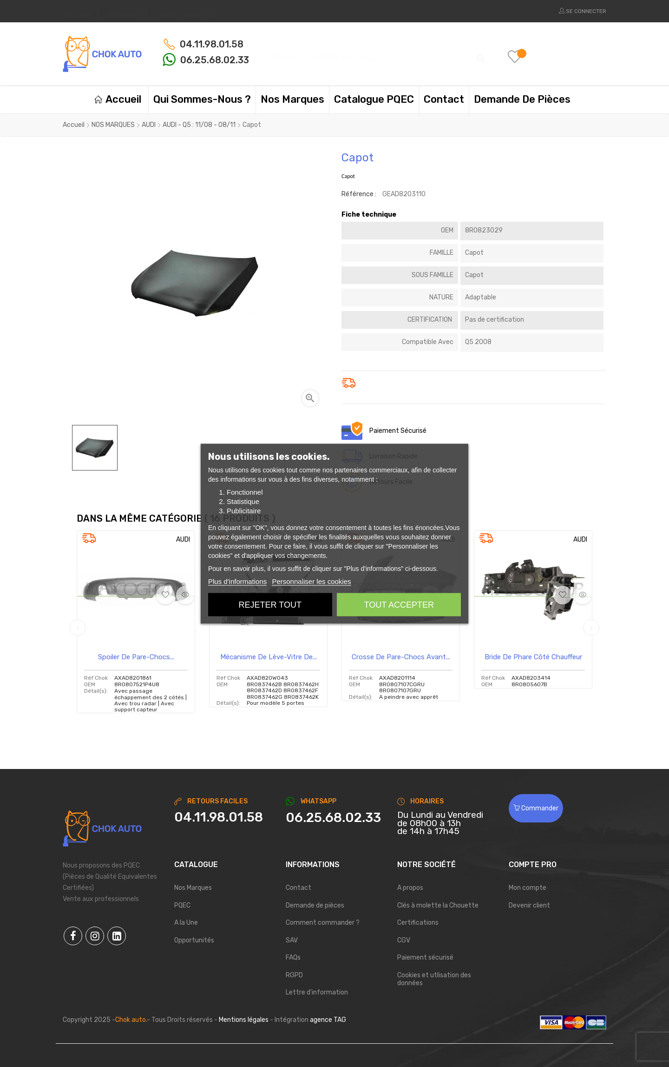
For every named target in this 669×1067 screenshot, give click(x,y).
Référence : (358, 194)
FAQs (293, 957)
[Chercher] (378, 53)
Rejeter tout (270, 604)
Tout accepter (399, 604)
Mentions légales (244, 1020)
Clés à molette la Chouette (438, 905)
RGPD (294, 975)
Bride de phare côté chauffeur (533, 657)
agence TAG (328, 1020)
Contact (298, 888)
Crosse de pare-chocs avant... (401, 657)
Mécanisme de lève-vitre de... (268, 657)
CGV (403, 940)
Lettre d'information (317, 992)
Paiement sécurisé (425, 957)
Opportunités (194, 940)
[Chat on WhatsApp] (334, 818)
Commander (535, 808)
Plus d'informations (237, 581)
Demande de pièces (315, 905)
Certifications (418, 923)
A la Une (186, 923)
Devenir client (529, 905)
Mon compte (527, 888)
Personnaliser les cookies (311, 581)
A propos (410, 888)
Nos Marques (193, 888)
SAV (292, 940)
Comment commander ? (323, 923)
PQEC (182, 905)
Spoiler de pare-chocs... (136, 657)
